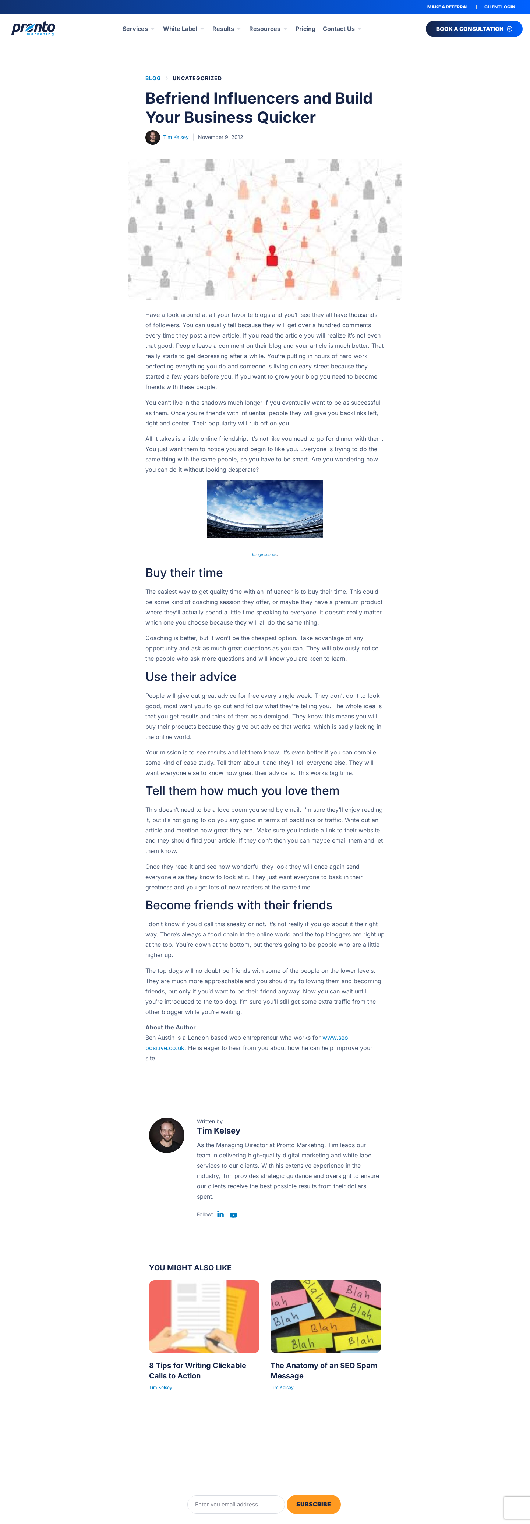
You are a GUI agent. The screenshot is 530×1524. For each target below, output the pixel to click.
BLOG (153, 78)
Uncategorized (197, 78)
